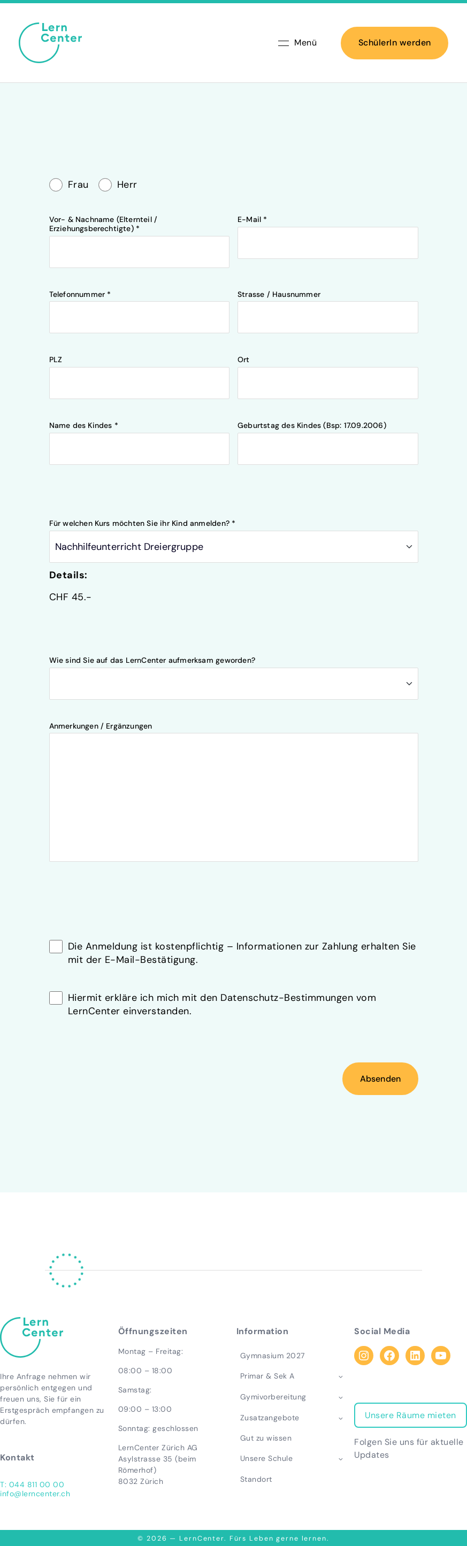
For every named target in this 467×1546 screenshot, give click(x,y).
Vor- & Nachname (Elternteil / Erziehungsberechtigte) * (139, 300)
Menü (297, 42)
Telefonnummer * (139, 370)
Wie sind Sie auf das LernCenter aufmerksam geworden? (233, 742)
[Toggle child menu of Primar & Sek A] (340, 1376)
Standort (256, 1479)
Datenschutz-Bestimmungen (286, 1062)
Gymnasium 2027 (272, 1355)
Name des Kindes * (139, 502)
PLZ (139, 436)
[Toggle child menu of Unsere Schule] (340, 1459)
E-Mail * (328, 296)
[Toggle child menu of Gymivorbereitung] (340, 1397)
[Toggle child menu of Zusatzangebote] (340, 1417)
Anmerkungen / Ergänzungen (233, 866)
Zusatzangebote (270, 1417)
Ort (328, 436)
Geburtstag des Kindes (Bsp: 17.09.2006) (328, 502)
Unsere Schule (266, 1458)
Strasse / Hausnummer (328, 370)
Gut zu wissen (266, 1438)
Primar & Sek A (267, 1376)
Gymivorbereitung (273, 1397)
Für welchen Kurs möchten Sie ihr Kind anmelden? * (233, 605)
